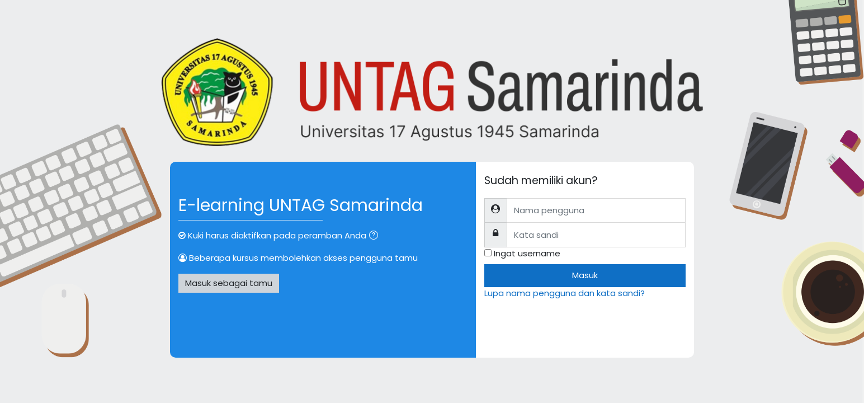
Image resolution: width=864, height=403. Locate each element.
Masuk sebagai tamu (228, 283)
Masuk (585, 275)
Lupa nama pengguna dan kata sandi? (564, 293)
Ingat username (527, 253)
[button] (376, 236)
